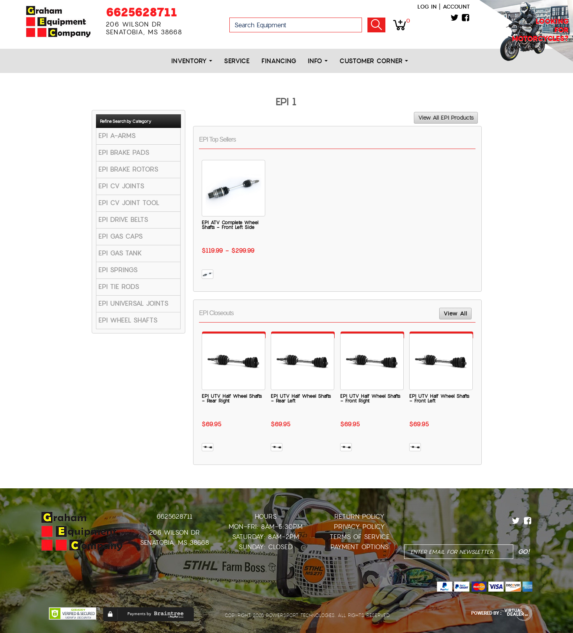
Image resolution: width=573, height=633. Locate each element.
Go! (376, 25)
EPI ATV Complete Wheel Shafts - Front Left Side (230, 225)
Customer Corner (373, 61)
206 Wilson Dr (174, 532)
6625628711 (141, 12)
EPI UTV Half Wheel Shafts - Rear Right (232, 398)
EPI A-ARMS (116, 136)
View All (455, 313)
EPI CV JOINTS (121, 186)
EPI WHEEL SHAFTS (127, 320)
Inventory (191, 61)
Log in (426, 6)
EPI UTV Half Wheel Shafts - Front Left (439, 398)
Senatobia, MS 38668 (174, 543)
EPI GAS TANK (120, 253)
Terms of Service (360, 537)
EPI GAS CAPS (120, 236)
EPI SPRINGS (117, 270)
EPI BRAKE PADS (123, 153)
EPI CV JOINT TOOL (128, 203)
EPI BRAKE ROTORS (128, 169)
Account (456, 6)
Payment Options (359, 547)
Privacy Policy (359, 527)
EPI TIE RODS (118, 287)
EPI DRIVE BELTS (123, 220)
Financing (278, 61)
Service (237, 61)
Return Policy (359, 516)
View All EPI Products (446, 117)
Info (318, 61)
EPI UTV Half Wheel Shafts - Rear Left (301, 398)
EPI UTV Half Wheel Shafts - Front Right (370, 398)
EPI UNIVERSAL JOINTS (133, 304)
